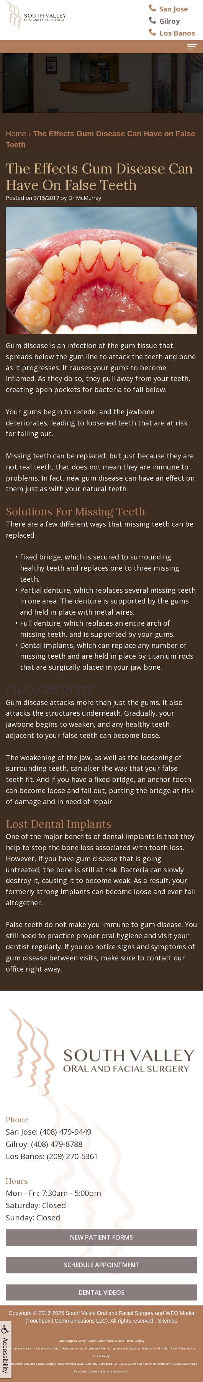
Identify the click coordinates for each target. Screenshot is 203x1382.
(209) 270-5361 (72, 1156)
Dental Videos (101, 1303)
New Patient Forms (101, 1248)
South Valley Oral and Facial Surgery (109, 1313)
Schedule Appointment (101, 1275)
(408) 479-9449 (65, 1132)
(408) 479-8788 (56, 1144)
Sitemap (167, 1321)
